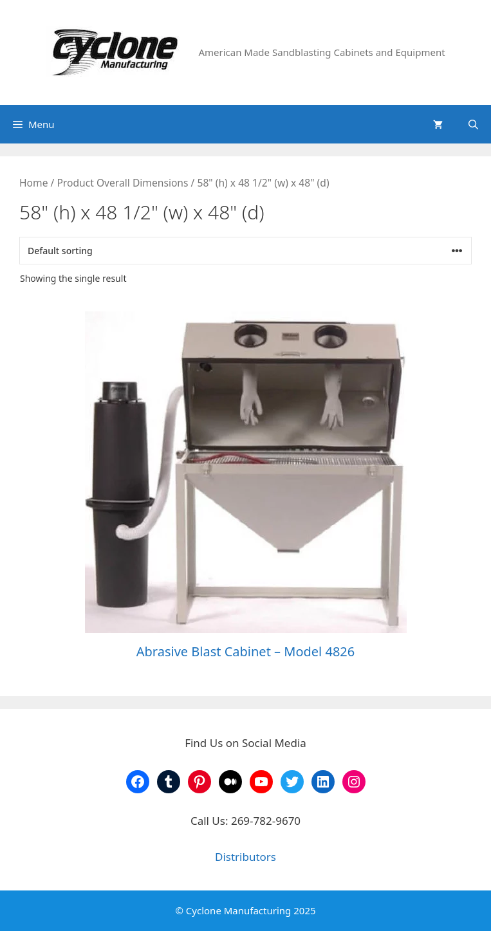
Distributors (245, 856)
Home (33, 183)
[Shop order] (245, 250)
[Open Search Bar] (473, 124)
